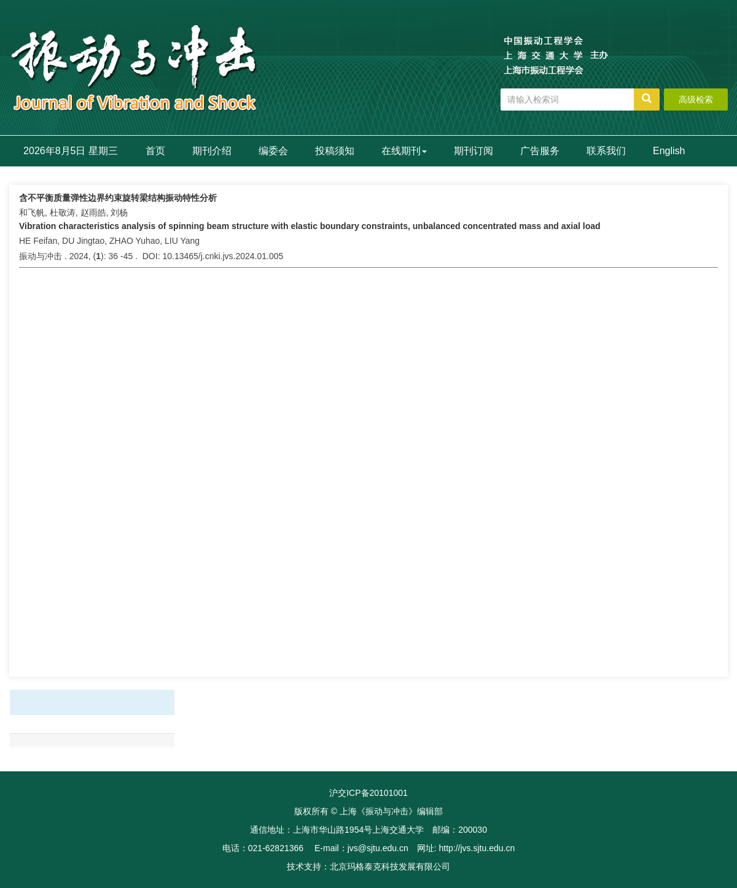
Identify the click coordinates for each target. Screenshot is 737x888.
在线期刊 (404, 151)
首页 (155, 151)
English (669, 151)
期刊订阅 (473, 151)
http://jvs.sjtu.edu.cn (477, 848)
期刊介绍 (212, 151)
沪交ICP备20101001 (368, 793)
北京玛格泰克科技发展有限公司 (390, 866)
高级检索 (696, 99)
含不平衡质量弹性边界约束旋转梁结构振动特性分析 (118, 198)
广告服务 (540, 151)
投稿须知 (334, 151)
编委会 (273, 151)
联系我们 (606, 151)
